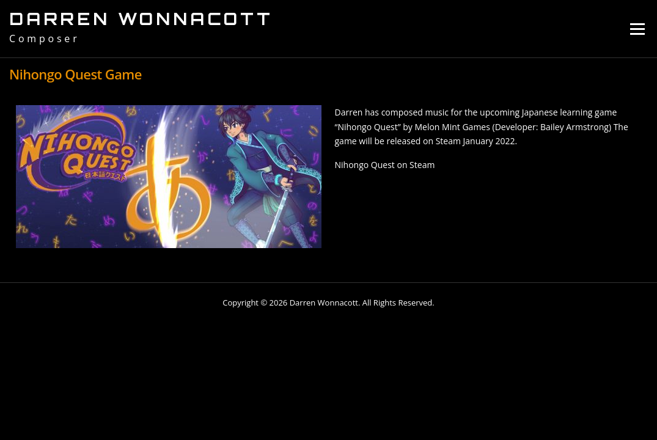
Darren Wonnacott (141, 19)
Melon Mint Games (452, 127)
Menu (637, 29)
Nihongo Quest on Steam (385, 164)
